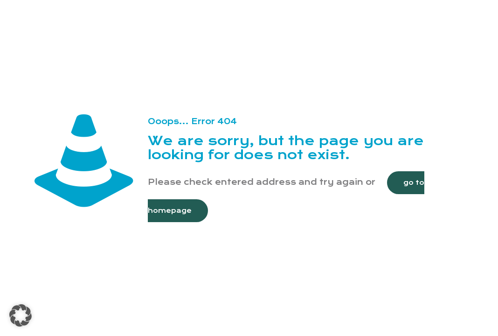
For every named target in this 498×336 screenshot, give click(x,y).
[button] (20, 315)
